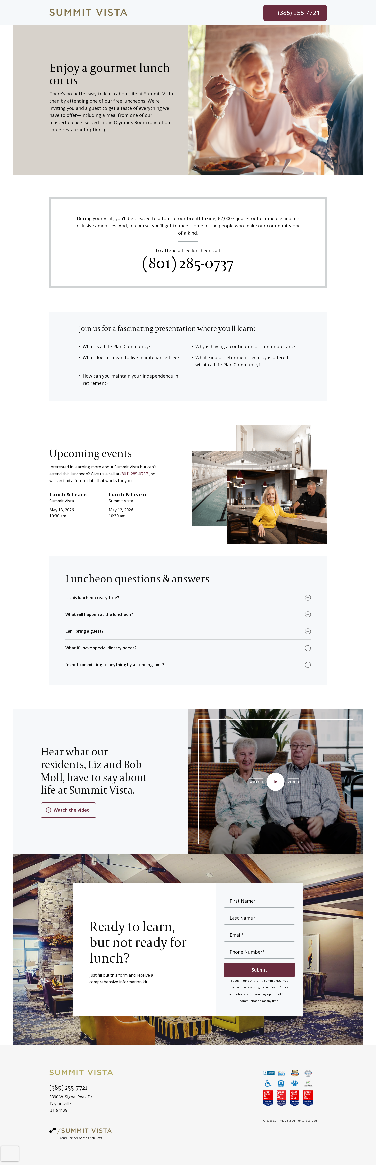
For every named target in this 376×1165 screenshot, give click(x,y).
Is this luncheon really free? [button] (92, 597)
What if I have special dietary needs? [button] (101, 648)
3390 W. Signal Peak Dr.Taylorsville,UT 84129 (71, 1103)
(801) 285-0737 (188, 262)
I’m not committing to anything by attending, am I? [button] (114, 664)
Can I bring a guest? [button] (84, 631)
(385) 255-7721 (68, 1087)
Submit (259, 970)
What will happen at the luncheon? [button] (99, 614)
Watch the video (72, 810)
